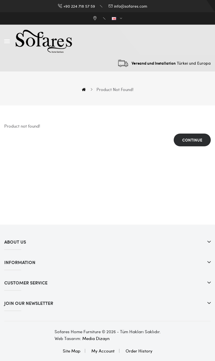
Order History (139, 351)
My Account (103, 351)
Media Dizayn (95, 338)
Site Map (71, 351)
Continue (192, 140)
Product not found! (115, 89)
